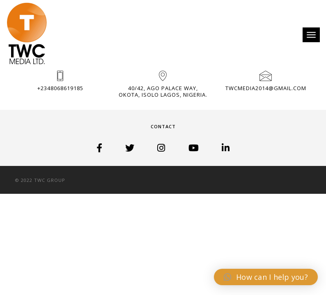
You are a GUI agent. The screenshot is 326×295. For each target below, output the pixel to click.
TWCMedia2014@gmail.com (265, 88)
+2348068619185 (60, 88)
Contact (163, 126)
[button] (266, 277)
